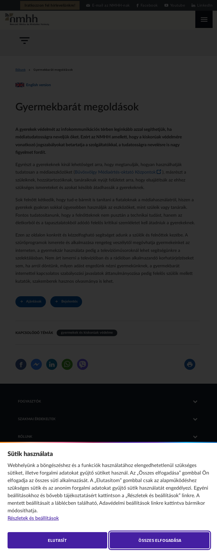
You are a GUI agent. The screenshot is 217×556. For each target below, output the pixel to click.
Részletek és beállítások (33, 518)
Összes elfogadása (159, 540)
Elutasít (57, 540)
